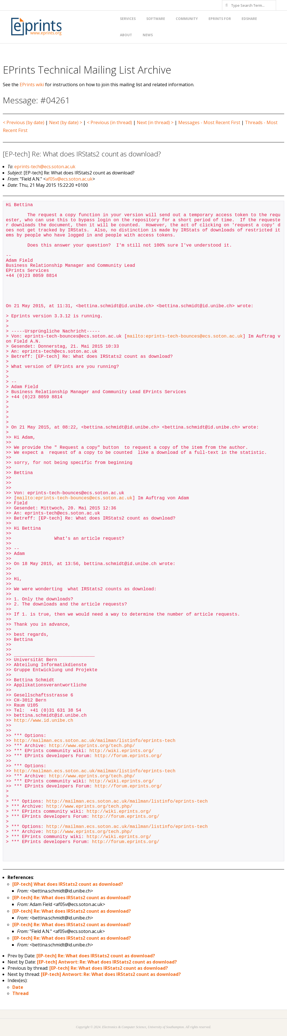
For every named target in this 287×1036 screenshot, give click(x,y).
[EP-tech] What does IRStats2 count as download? (67, 884)
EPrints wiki (32, 84)
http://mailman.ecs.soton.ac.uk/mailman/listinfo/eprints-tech (94, 740)
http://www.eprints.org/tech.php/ (92, 745)
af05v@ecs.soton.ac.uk (69, 179)
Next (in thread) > (155, 122)
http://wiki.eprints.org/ (121, 750)
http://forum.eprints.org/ (128, 756)
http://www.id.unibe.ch (43, 720)
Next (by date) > (65, 122)
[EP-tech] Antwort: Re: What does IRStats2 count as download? (107, 962)
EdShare (249, 18)
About (126, 35)
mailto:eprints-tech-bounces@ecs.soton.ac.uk (185, 336)
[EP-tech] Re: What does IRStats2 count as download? (71, 897)
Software (155, 18)
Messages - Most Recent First (209, 122)
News (148, 35)
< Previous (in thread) (109, 122)
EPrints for (220, 18)
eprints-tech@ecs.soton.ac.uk (44, 166)
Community (187, 18)
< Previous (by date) (23, 122)
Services (128, 18)
